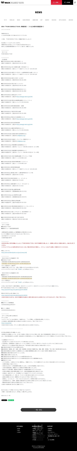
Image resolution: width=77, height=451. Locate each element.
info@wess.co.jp (21, 135)
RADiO (34, 432)
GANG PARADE (26, 20)
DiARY (34, 428)
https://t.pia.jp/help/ (6, 323)
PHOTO (34, 436)
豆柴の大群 (35, 20)
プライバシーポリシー (53, 434)
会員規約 (50, 428)
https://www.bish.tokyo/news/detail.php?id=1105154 (14, 295)
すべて (5, 20)
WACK (18, 20)
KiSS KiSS (54, 20)
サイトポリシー (51, 432)
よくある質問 (51, 439)
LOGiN (68, 2)
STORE (34, 439)
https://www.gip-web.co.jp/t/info (24, 96)
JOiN (56, 2)
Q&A (34, 430)
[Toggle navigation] (75, 2)
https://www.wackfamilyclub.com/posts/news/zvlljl (14, 252)
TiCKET (20, 269)
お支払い (50, 430)
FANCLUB (12, 20)
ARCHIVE (71, 20)
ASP (41, 20)
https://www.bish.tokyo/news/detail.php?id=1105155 (14, 289)
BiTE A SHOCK (62, 20)
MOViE (34, 434)
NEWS (18, 428)
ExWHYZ (47, 20)
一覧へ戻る (38, 410)
